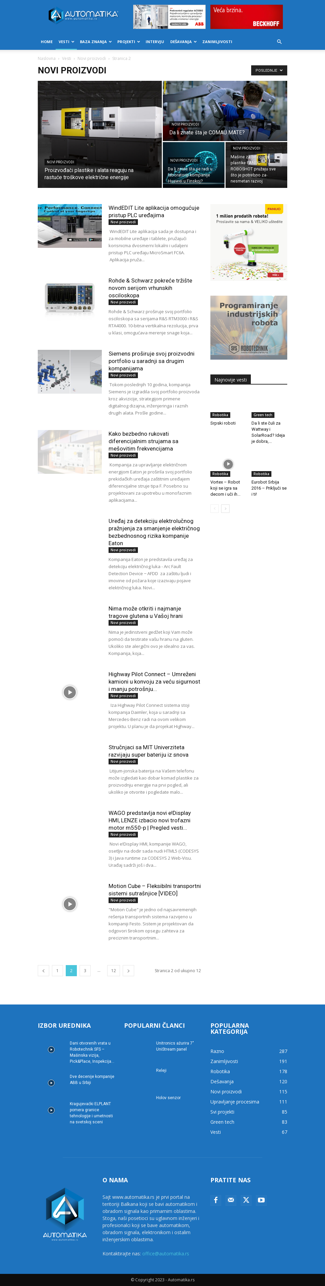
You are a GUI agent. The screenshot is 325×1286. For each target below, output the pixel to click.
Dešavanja (183, 41)
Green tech (263, 415)
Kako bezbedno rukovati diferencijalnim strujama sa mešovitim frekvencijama (143, 441)
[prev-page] (43, 970)
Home (47, 41)
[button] (279, 42)
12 (113, 971)
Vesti (67, 41)
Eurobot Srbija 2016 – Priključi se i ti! (269, 488)
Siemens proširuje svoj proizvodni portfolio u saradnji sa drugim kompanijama (152, 361)
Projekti (128, 41)
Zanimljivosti (217, 41)
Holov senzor (168, 1097)
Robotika (220, 415)
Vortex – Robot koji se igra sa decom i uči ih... (225, 488)
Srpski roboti (223, 423)
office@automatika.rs (165, 1253)
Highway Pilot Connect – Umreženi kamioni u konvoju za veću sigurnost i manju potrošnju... (154, 681)
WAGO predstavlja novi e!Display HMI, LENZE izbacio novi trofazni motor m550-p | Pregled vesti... (150, 820)
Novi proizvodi (92, 58)
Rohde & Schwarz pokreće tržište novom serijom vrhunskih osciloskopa (150, 288)
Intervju (155, 41)
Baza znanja (96, 41)
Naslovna (47, 58)
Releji (161, 1070)
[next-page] (128, 970)
